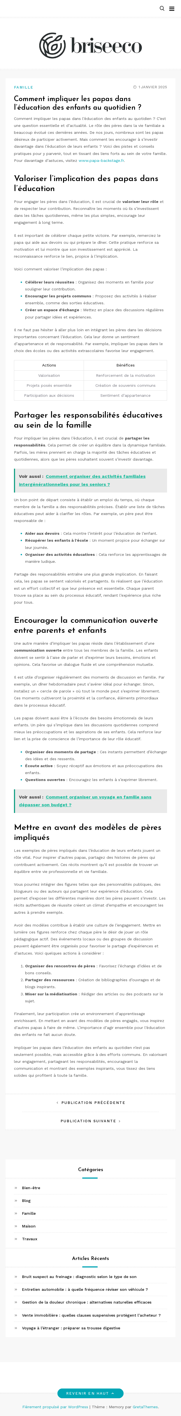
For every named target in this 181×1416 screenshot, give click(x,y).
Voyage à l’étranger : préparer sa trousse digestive (71, 1328)
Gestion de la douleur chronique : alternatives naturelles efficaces (86, 1302)
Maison (29, 1226)
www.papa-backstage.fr (101, 160)
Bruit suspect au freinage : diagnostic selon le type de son (79, 1276)
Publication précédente (93, 1103)
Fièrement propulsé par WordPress (56, 1407)
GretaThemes (145, 1407)
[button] (162, 8)
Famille (24, 87)
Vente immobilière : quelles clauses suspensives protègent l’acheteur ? (91, 1315)
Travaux (29, 1239)
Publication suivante (89, 1121)
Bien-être (31, 1188)
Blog (26, 1200)
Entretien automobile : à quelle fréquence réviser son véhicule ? (85, 1289)
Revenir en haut (90, 1393)
